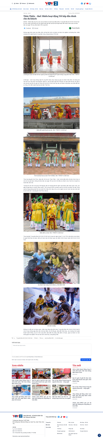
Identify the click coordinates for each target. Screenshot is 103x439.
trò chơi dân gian (59, 338)
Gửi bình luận (86, 359)
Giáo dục (41, 8)
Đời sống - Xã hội (34, 8)
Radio (16, 3)
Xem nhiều (48, 427)
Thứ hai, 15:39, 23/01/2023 (74, 13)
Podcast (23, 3)
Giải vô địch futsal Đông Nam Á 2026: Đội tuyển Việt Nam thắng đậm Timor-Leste (82, 371)
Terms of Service (38, 356)
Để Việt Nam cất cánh (17, 8)
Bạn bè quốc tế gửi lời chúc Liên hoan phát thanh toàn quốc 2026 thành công (82, 379)
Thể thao (56, 8)
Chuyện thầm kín (88, 8)
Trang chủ (48, 422)
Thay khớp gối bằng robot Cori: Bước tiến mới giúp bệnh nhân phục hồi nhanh (82, 395)
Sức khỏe (67, 8)
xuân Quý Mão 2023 (49, 338)
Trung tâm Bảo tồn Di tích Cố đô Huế (24, 338)
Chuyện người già (79, 8)
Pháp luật (61, 8)
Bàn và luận (26, 8)
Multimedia (30, 3)
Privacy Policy (31, 356)
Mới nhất (48, 424)
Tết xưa (41, 338)
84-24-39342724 (18, 430)
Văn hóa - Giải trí (48, 8)
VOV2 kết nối (71, 431)
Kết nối (72, 8)
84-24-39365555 (18, 429)
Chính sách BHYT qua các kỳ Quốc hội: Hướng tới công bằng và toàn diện (82, 404)
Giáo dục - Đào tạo (73, 424)
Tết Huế (35, 338)
